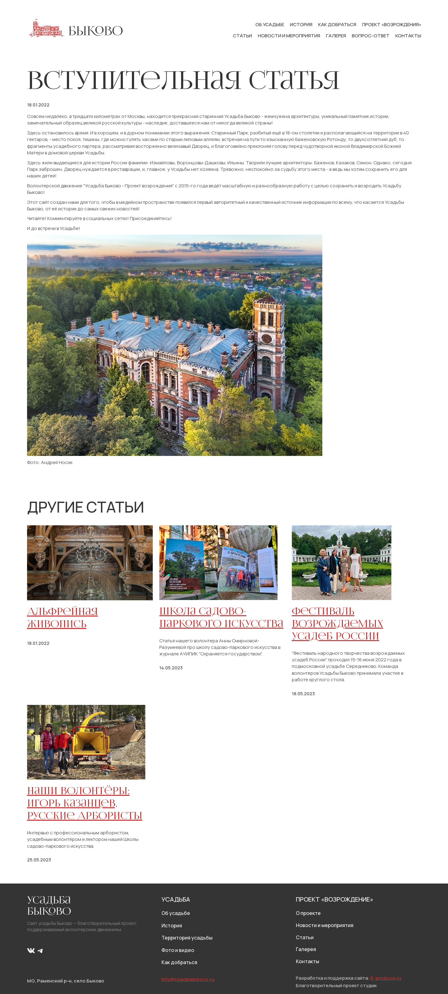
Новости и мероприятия (289, 35)
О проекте (308, 913)
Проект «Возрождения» (391, 24)
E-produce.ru (386, 978)
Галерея (336, 35)
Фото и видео (177, 950)
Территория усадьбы (186, 937)
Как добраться (337, 24)
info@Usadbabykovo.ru (188, 979)
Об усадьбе (270, 24)
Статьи (243, 35)
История (301, 24)
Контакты (408, 35)
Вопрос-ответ (371, 35)
